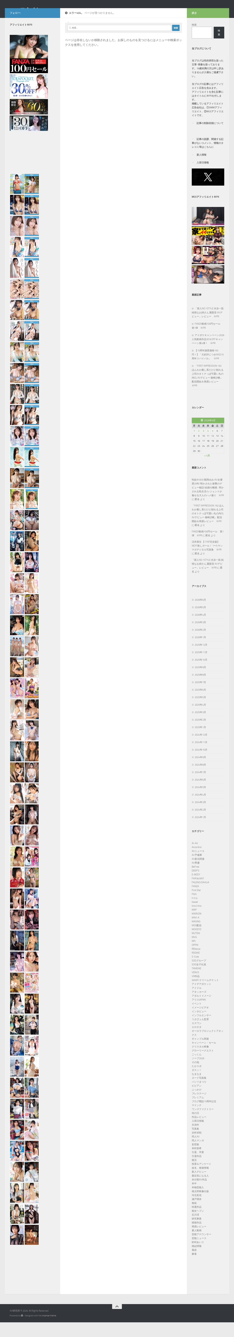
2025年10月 (201, 674)
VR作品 (196, 990)
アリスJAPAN (199, 1014)
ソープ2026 (198, 1073)
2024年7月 (200, 786)
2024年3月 (200, 816)
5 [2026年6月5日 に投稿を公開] (212, 445)
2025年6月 (200, 704)
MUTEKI (196, 947)
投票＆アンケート (201, 1178)
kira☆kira (196, 920)
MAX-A (195, 932)
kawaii (195, 916)
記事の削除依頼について (210, 137)
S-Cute (195, 971)
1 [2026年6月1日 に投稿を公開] (194, 445)
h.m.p (194, 912)
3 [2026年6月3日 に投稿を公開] (203, 445)
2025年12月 (201, 659)
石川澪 (195, 1229)
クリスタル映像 (200, 1061)
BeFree (195, 881)
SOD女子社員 (199, 979)
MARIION (196, 928)
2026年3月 (200, 637)
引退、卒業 (198, 1166)
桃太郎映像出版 (200, 1206)
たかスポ (197, 1080)
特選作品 (197, 1221)
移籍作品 (197, 1237)
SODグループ (199, 975)
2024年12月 (201, 749)
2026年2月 (200, 644)
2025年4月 (200, 719)
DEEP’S (195, 885)
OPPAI (195, 959)
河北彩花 (197, 1209)
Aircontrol (197, 861)
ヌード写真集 (199, 1092)
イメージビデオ (200, 1022)
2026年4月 (200, 629)
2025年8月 (200, 689)
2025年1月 (200, 741)
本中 (194, 1198)
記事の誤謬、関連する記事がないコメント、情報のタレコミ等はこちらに (207, 157)
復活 (194, 1174)
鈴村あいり (198, 1256)
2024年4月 (200, 809)
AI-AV (195, 857)
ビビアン (197, 1100)
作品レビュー (199, 1131)
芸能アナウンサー (201, 1249)
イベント (197, 1018)
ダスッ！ (197, 1084)
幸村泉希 (197, 1163)
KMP (194, 924)
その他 (195, 1076)
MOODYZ (196, 943)
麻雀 (194, 1268)
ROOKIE (196, 967)
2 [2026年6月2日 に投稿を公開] (198, 445)
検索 (194, 39)
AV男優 (196, 877)
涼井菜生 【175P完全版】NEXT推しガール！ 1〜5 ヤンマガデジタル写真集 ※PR (207, 560)
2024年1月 (200, 831)
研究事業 (197, 1233)
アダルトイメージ (201, 1010)
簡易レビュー (199, 1241)
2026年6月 (200, 614)
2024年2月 (200, 824)
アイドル (197, 1002)
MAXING (196, 936)
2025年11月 (201, 666)
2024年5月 (200, 801)
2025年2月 (200, 734)
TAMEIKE (196, 983)
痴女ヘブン (198, 1225)
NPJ (193, 955)
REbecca (196, 963)
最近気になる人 (200, 1190)
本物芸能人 (198, 1202)
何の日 (195, 1127)
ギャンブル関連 (200, 1053)
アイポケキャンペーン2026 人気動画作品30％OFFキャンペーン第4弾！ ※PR (209, 353)
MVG (194, 951)
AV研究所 (24, 11)
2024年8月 (200, 779)
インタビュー (199, 1026)
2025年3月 (200, 726)
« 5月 (207, 470)
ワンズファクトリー (203, 1123)
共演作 (195, 1139)
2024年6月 (200, 794)
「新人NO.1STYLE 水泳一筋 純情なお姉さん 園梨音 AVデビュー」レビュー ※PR (208, 327)
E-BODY (196, 889)
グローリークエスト (203, 1065)
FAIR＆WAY (198, 893)
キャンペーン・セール (204, 1057)
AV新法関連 (198, 873)
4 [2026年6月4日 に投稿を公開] (208, 445)
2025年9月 (200, 681)
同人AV (196, 1151)
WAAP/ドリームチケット (205, 994)
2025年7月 (200, 696)
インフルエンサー (201, 1030)
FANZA (195, 900)
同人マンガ (198, 1155)
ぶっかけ (197, 1104)
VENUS (195, 987)
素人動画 (197, 1245)
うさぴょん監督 (200, 1033)
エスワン (197, 1037)
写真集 (195, 1143)
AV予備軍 (197, 869)
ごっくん (197, 1069)
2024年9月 (200, 771)
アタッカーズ (199, 1006)
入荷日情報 (203, 177)
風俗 (194, 1264)
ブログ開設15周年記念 (204, 1116)
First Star (196, 904)
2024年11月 (201, 756)
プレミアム (198, 1112)
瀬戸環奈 (197, 1213)
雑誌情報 (197, 1260)
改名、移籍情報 (200, 1182)
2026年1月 (200, 651)
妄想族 (195, 1159)
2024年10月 (201, 764)
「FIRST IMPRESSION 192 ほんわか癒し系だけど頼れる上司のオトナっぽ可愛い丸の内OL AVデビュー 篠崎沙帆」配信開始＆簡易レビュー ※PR (208, 528)
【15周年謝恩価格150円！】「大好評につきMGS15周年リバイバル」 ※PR (208, 369)
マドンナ (197, 1119)
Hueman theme (49, 1330)
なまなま (197, 1088)
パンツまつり (199, 1096)
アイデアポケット (201, 998)
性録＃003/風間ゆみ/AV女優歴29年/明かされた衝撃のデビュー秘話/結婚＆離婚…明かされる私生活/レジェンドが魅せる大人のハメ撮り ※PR (208, 502)
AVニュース (198, 865)
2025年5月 (200, 711)
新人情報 (201, 169)
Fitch (194, 908)
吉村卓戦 (197, 1147)
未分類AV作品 (199, 1194)
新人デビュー (199, 1186)
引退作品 (197, 1170)
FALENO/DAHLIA (200, 897)
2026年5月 (200, 622)
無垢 (194, 1217)
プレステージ (199, 1108)
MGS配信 (197, 940)
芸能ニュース (199, 1252)
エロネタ (197, 1041)
